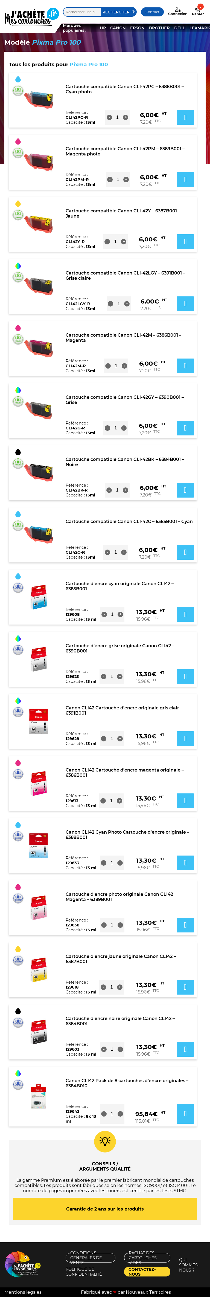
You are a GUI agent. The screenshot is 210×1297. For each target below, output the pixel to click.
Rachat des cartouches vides (143, 1258)
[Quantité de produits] (117, 117)
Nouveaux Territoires (148, 1292)
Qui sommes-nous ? (189, 1265)
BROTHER (159, 27)
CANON (118, 27)
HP (103, 27)
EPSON (137, 27)
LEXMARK (199, 27)
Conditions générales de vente (86, 1258)
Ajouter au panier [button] (185, 117)
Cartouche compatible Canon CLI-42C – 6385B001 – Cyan (129, 521)
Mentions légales (23, 1292)
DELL (179, 27)
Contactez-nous (142, 1271)
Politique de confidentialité (84, 1271)
